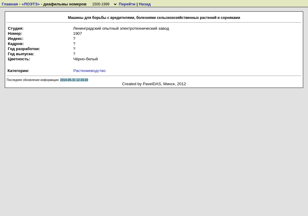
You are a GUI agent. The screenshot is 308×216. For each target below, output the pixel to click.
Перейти (127, 4)
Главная (10, 4)
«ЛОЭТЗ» (31, 4)
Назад (145, 4)
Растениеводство (89, 70)
